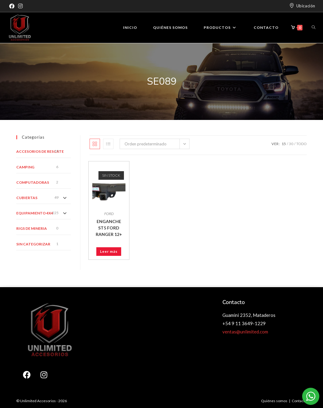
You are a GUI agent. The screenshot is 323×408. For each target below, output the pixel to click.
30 (291, 143)
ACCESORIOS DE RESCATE (40, 151)
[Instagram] (20, 6)
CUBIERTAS (26, 197)
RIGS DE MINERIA (31, 228)
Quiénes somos (274, 400)
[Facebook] (12, 6)
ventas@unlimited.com (245, 331)
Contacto (299, 400)
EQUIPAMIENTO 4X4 (34, 213)
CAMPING (25, 167)
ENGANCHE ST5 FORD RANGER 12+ (109, 228)
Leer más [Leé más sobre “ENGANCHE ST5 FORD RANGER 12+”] (108, 251)
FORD (108, 213)
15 (284, 143)
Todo (301, 143)
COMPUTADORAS (32, 182)
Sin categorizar (33, 244)
